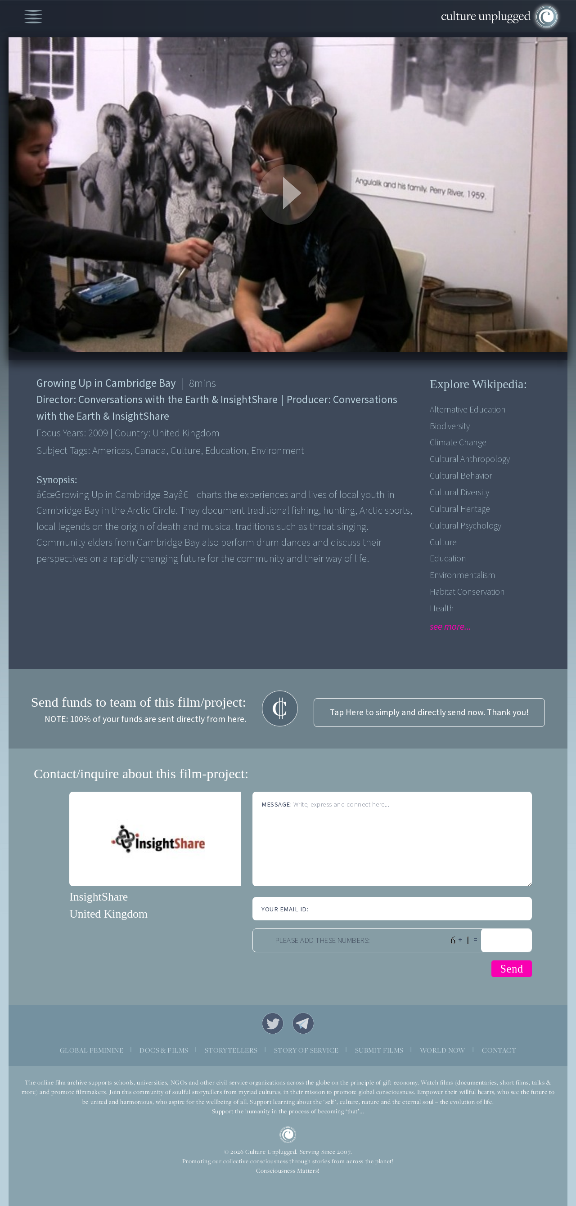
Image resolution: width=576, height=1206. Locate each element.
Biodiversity (450, 426)
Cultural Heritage (460, 509)
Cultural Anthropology (470, 459)
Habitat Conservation (467, 592)
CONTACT (499, 1049)
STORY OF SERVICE (306, 1049)
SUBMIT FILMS (379, 1049)
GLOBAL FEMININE (91, 1049)
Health (442, 608)
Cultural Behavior (461, 476)
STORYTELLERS (231, 1049)
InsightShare (98, 896)
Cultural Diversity (459, 492)
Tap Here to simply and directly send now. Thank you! (429, 712)
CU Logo (288, 1134)
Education (448, 558)
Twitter (273, 1023)
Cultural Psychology (465, 526)
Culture (443, 542)
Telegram (303, 1023)
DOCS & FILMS (164, 1049)
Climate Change (458, 442)
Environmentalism (462, 575)
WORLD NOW (443, 1049)
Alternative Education (468, 409)
